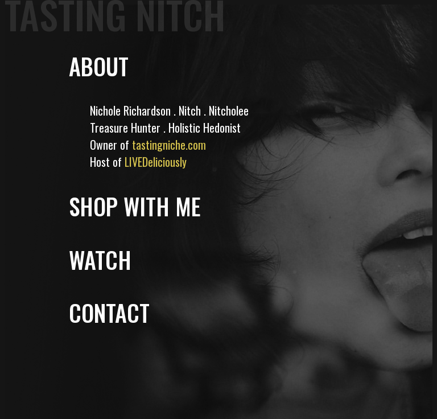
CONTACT (109, 312)
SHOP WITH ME (135, 206)
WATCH (100, 260)
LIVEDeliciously (156, 161)
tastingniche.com (169, 144)
